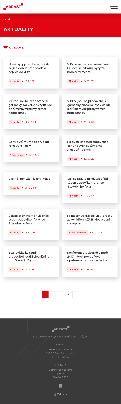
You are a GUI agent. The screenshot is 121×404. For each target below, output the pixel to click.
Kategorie (13, 47)
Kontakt (60, 365)
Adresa (60, 345)
